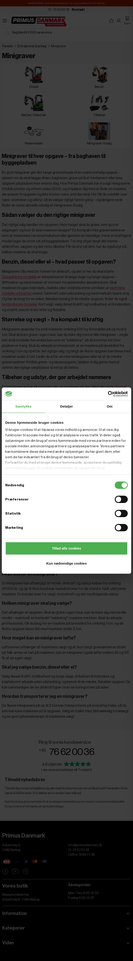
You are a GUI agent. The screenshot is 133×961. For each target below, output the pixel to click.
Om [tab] (110, 406)
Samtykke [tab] (23, 406)
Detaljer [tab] (66, 406)
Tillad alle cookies (66, 548)
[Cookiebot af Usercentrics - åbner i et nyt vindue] (108, 394)
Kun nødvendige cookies (66, 563)
